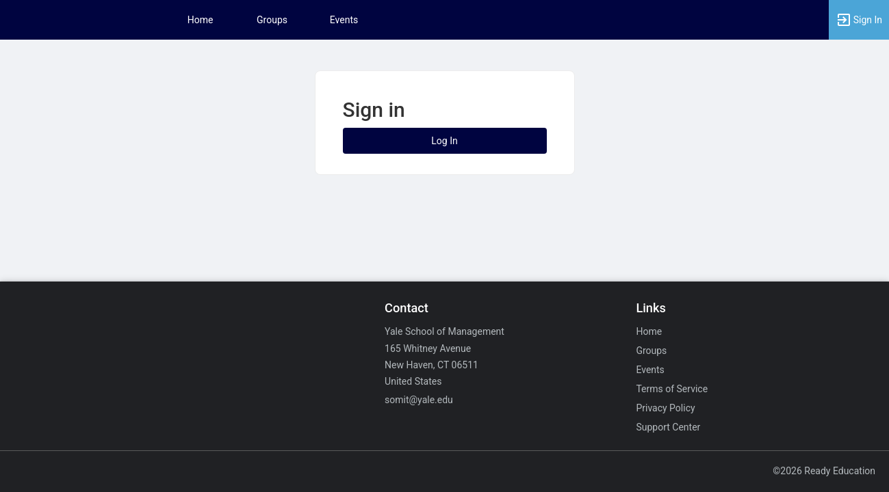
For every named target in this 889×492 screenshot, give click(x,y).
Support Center (668, 427)
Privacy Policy (665, 407)
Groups (272, 19)
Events (344, 19)
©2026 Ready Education (824, 470)
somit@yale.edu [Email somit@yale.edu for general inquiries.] (419, 399)
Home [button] (201, 19)
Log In (444, 140)
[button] (859, 20)
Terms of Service (672, 388)
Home (649, 331)
